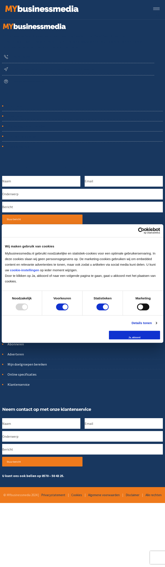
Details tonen (141, 323)
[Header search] (157, 15)
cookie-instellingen (24, 270)
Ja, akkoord (134, 337)
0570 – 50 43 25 (52, 476)
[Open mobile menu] (157, 8)
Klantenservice (19, 146)
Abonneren (16, 106)
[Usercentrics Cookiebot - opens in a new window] (141, 230)
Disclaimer (132, 495)
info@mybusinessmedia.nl (29, 81)
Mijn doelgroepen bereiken (27, 126)
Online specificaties (22, 136)
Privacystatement (53, 495)
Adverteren (16, 116)
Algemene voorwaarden (104, 495)
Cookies (76, 495)
